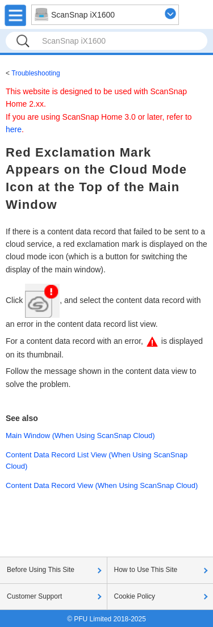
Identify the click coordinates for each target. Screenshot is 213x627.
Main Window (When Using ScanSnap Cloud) (80, 435)
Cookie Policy (135, 596)
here (14, 129)
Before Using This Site (40, 570)
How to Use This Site (146, 570)
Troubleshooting (35, 73)
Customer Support (34, 596)
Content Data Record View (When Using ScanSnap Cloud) (102, 485)
